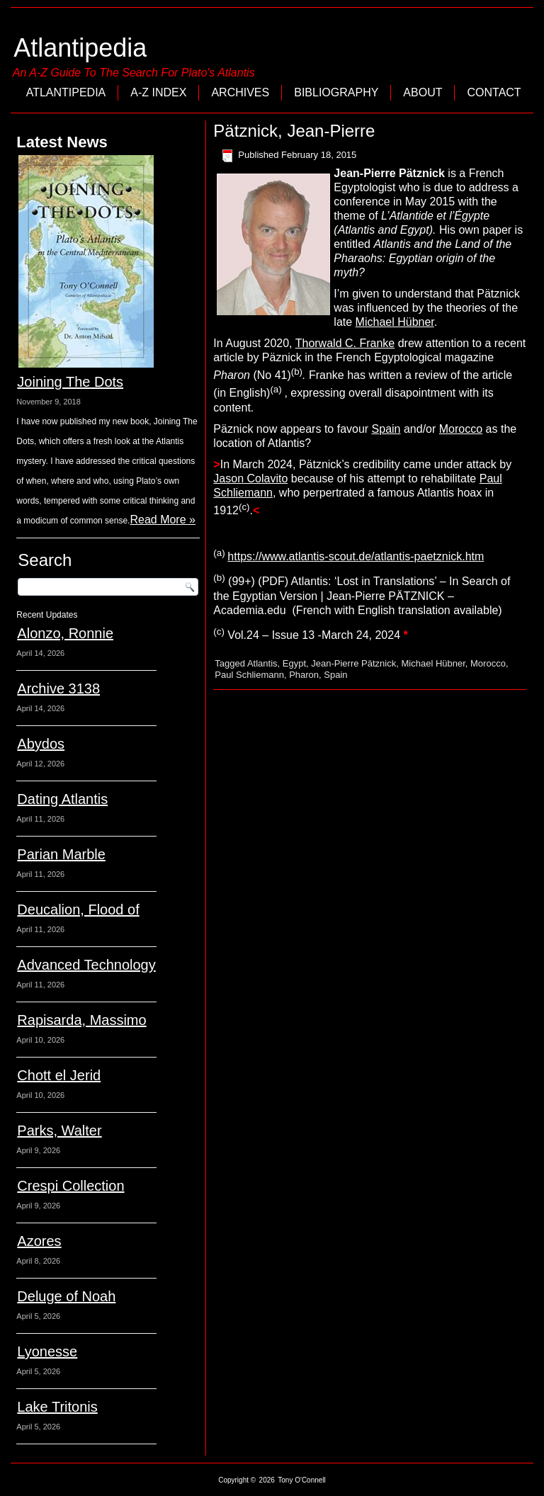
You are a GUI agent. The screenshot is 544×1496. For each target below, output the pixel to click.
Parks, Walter (59, 1130)
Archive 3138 (58, 688)
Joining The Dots (70, 382)
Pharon (304, 674)
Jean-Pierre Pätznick (353, 663)
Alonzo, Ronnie (65, 633)
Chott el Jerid (59, 1075)
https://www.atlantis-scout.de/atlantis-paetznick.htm (355, 556)
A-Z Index (158, 92)
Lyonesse (47, 1351)
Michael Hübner (395, 322)
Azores (39, 1241)
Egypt (294, 663)
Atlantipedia (80, 47)
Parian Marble (61, 854)
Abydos (40, 744)
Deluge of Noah (66, 1296)
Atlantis (262, 663)
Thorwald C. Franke (345, 343)
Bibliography (336, 92)
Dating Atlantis (62, 799)
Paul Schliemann (249, 674)
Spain (386, 429)
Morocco (460, 429)
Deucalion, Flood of (78, 909)
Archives (240, 92)
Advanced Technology (86, 965)
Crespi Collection (70, 1186)
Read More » (163, 520)
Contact (494, 92)
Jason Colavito (250, 478)
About (422, 92)
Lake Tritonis (57, 1407)
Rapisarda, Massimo (81, 1020)
